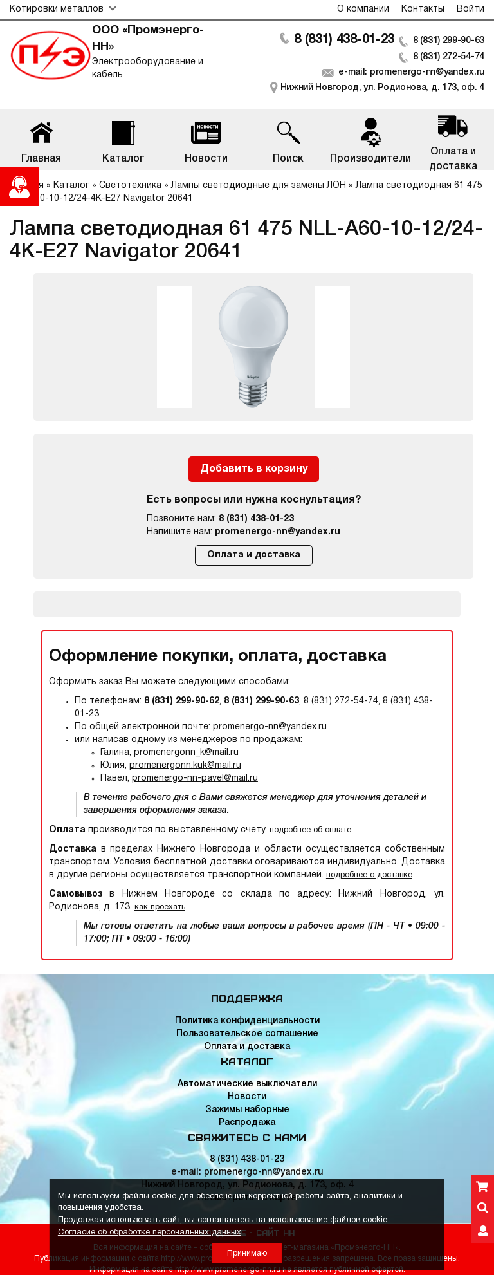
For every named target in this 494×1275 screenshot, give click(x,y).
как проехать (159, 907)
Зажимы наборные (247, 1110)
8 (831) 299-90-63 (448, 41)
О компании (363, 9)
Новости (247, 1097)
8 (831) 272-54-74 (448, 57)
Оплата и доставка (253, 555)
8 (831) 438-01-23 (344, 40)
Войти (470, 9)
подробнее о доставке (369, 875)
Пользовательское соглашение (247, 1034)
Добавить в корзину (253, 469)
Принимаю (247, 1253)
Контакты (422, 9)
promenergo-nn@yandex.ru (277, 532)
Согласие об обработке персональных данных (149, 1232)
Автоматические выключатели (247, 1084)
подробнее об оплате (310, 829)
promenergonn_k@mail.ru (186, 753)
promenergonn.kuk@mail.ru (185, 765)
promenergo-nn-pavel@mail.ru (195, 778)
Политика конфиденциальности (247, 1021)
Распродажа (247, 1123)
